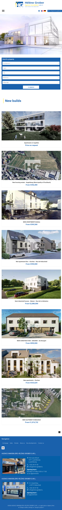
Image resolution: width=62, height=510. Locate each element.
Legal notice (43, 505)
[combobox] (31, 63)
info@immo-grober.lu (36, 467)
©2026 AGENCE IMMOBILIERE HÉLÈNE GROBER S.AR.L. (23, 505)
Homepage (31, 4)
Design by (39, 507)
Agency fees (51, 505)
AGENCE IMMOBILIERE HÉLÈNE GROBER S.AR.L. (19, 453)
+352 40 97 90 (33, 465)
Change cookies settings (26, 507)
